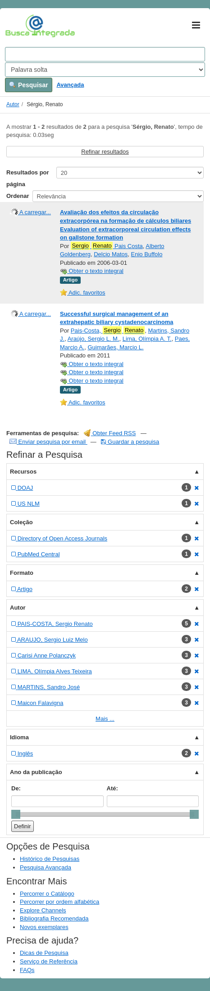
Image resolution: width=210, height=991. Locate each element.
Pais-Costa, (108, 330)
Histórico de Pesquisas (49, 858)
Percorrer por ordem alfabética (59, 901)
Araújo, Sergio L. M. (93, 338)
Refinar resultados (105, 151)
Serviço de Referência (49, 961)
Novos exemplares (44, 927)
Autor (12, 104)
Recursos (23, 471)
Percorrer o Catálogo (47, 893)
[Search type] (105, 69)
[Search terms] (105, 54)
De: (16, 788)
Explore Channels (43, 910)
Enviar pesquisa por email (48, 441)
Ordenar (17, 196)
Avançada (70, 84)
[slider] (15, 814)
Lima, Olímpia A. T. (147, 338)
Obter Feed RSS (110, 433)
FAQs (27, 970)
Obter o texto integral (91, 271)
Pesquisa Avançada (45, 867)
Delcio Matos (111, 254)
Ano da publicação (36, 772)
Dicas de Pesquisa (44, 952)
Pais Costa (107, 246)
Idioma (19, 737)
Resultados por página (27, 178)
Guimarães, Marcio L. (115, 347)
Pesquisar (28, 85)
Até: (112, 788)
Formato (21, 572)
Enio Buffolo (147, 254)
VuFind (19, 26)
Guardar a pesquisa (130, 441)
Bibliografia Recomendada (54, 918)
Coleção (21, 522)
